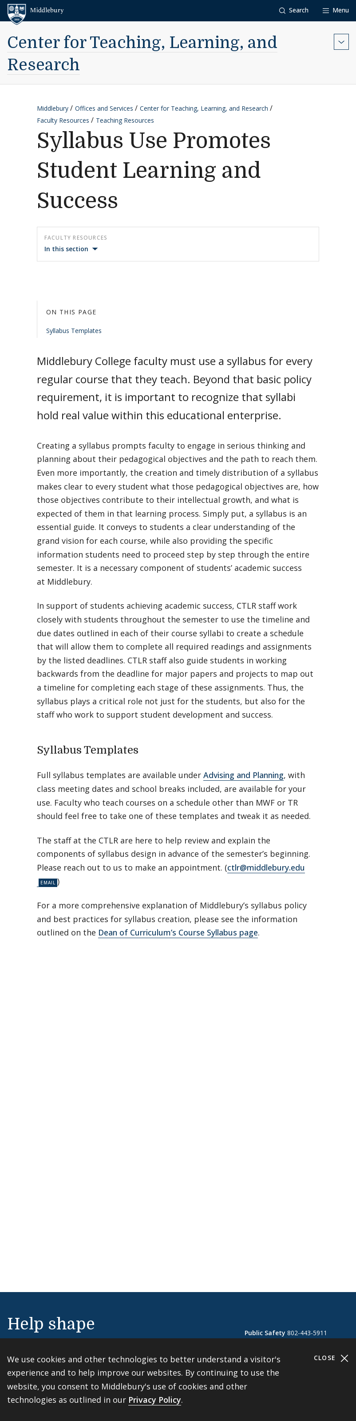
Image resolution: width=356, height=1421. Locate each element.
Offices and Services (104, 108)
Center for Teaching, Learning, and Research (204, 108)
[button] (294, 10)
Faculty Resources (63, 120)
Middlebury (52, 108)
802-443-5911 (307, 1333)
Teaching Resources (125, 120)
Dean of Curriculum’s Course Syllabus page (178, 932)
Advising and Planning (243, 775)
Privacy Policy (154, 1399)
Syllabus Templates (74, 330)
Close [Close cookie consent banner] (331, 1358)
